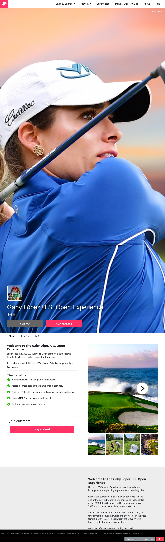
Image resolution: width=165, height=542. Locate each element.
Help (157, 4)
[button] (140, 388)
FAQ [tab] (37, 336)
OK (159, 539)
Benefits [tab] (25, 336)
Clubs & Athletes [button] (64, 4)
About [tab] (11, 336)
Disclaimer (148, 539)
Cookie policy (132, 539)
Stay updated (64, 323)
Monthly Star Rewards (126, 4)
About (147, 4)
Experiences (103, 4)
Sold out (25, 323)
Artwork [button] (85, 4)
